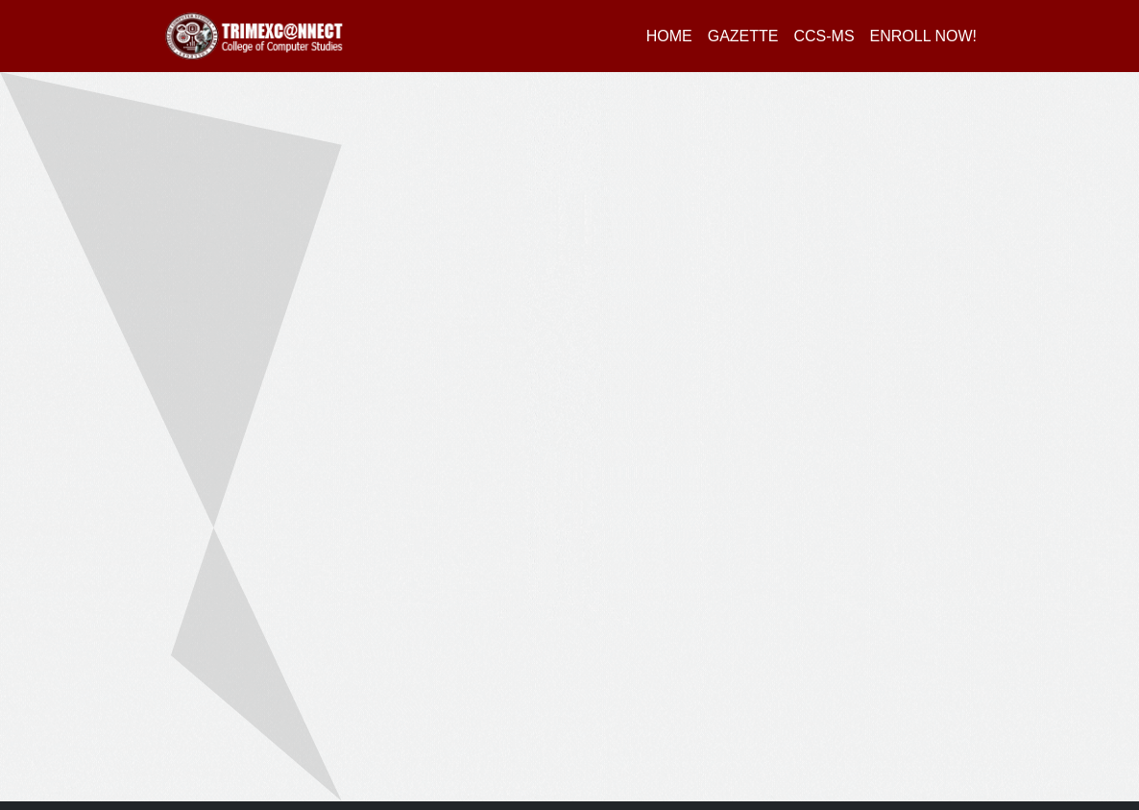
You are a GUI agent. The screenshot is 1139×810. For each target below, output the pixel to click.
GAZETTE (743, 36)
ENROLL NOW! (923, 36)
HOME (669, 36)
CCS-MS (823, 36)
